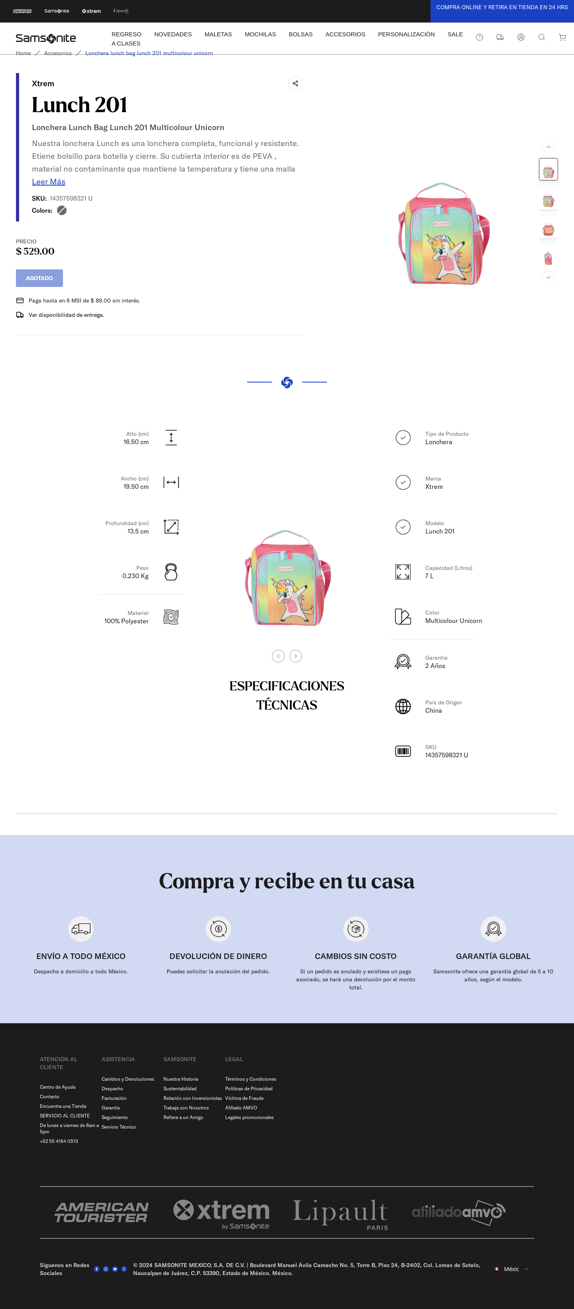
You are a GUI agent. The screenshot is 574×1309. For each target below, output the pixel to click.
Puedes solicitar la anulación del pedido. (218, 971)
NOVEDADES (173, 34)
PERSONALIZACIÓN (406, 34)
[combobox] (511, 1269)
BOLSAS (301, 34)
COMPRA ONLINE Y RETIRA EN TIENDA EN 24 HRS (502, 7)
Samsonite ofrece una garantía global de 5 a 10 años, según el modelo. (493, 975)
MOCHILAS (260, 34)
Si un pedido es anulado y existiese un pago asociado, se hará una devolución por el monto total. (355, 979)
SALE (455, 34)
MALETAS (218, 34)
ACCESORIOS (346, 34)
